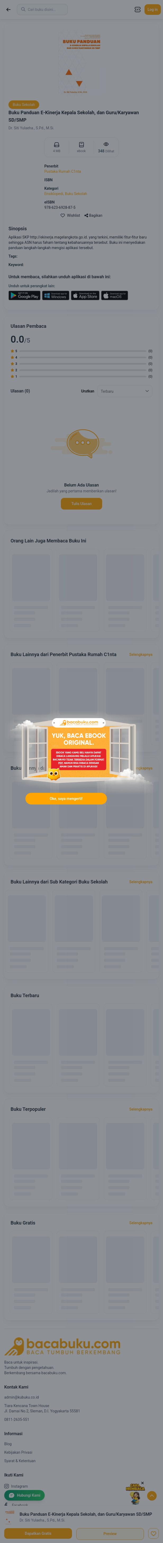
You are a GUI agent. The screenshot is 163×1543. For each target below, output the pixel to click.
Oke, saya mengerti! (66, 799)
